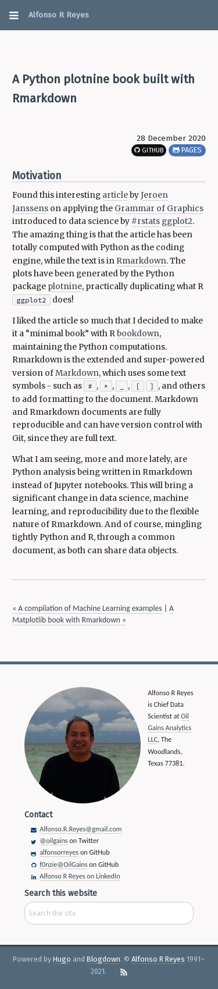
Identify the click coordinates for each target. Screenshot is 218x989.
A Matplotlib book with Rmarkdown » (93, 614)
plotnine (65, 286)
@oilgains (53, 840)
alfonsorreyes (59, 852)
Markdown (77, 373)
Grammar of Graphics (159, 209)
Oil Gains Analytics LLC (169, 727)
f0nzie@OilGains (63, 864)
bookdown (138, 334)
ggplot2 (177, 221)
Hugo (62, 959)
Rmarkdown (141, 261)
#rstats (145, 221)
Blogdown (103, 959)
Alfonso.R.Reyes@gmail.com (80, 828)
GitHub (148, 150)
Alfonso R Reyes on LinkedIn (80, 875)
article (115, 195)
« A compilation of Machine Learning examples (87, 608)
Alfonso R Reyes (58, 15)
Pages (187, 149)
